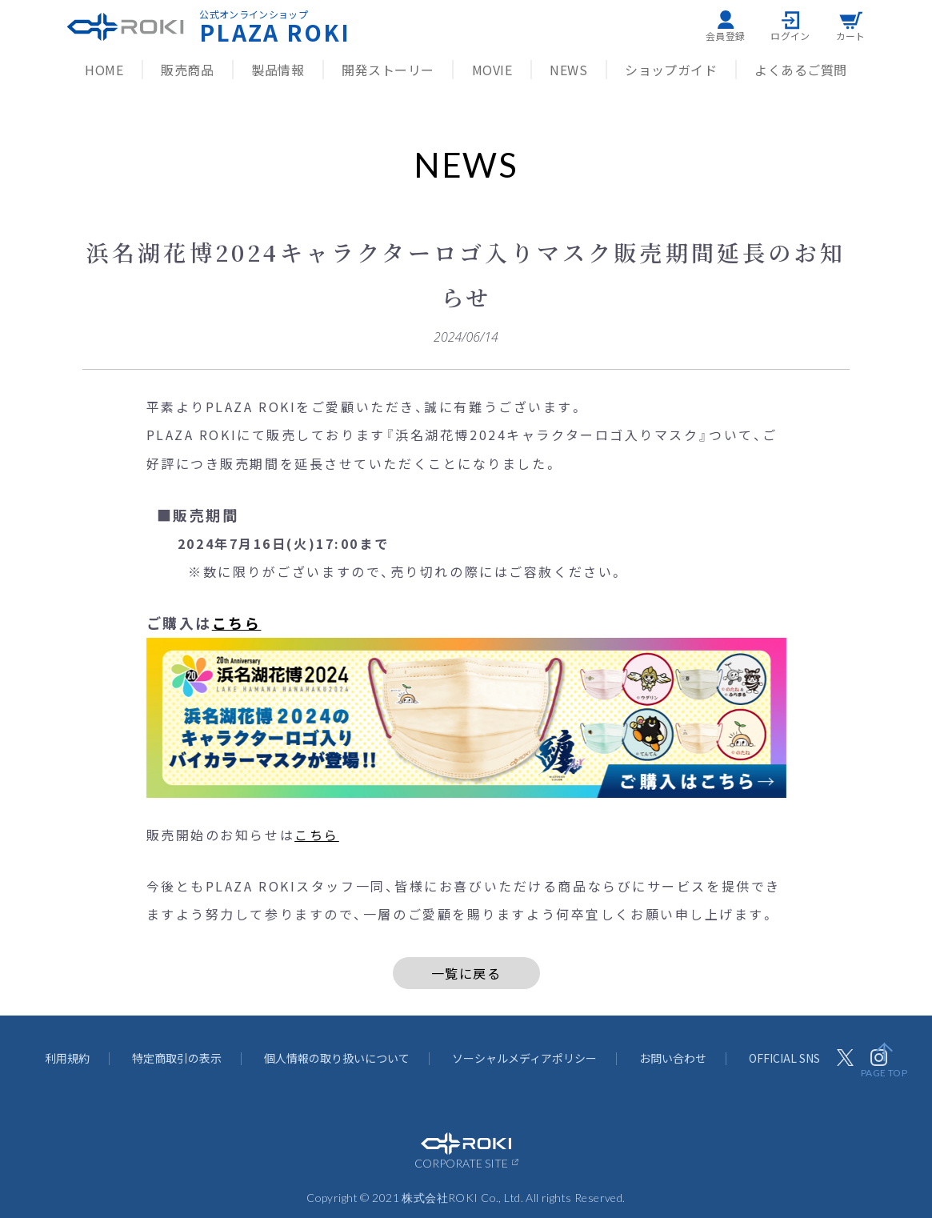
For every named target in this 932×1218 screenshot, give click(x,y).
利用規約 (67, 1058)
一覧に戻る (466, 973)
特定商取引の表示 (177, 1058)
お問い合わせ (672, 1058)
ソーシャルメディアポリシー (524, 1058)
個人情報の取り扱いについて (337, 1058)
